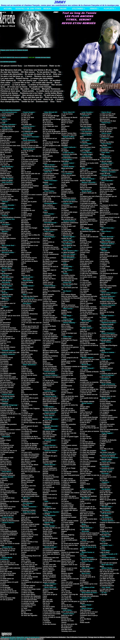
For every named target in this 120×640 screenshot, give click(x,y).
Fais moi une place (68, 410)
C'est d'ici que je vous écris (10, 315)
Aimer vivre (65, 324)
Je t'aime (24, 196)
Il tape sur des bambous (108, 177)
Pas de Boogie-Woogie (51, 116)
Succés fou (4, 468)
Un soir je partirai (6, 599)
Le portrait (4, 333)
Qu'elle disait (5, 158)
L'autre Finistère (86, 133)
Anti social (104, 543)
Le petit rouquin (86, 284)
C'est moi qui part (6, 484)
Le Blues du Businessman (9, 521)
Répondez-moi (48, 359)
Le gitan (24, 212)
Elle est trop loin (27, 289)
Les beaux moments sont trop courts (50, 339)
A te (1, 210)
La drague (46, 514)
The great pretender (107, 512)
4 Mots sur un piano (68, 175)
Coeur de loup (105, 173)
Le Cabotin (4, 372)
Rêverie (64, 130)
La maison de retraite (87, 343)
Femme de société (6, 519)
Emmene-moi (42, 102)
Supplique (46, 424)
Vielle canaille (48, 156)
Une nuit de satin (86, 471)
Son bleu (103, 284)
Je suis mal (65, 435)
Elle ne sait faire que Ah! (32, 97)
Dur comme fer (48, 308)
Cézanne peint (85, 200)
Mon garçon (25, 459)
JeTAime (83, 379)
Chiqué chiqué (5, 440)
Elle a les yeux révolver (88, 172)
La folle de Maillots (7, 575)
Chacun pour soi (27, 533)
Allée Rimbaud (85, 610)
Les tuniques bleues (28, 605)
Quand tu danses (67, 193)
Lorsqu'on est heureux (69, 201)
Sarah (102, 447)
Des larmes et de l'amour (52, 377)
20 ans (102, 182)
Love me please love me (89, 394)
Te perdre (46, 137)
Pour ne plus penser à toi (30, 238)
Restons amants (67, 573)
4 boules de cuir (27, 114)
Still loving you (105, 380)
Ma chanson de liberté (69, 117)
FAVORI (63, 9)
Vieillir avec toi (48, 282)
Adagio (2, 203)
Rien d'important (27, 347)
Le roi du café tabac (107, 419)
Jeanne (64, 622)
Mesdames (25, 223)
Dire (1, 321)
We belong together (107, 328)
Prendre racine (5, 342)
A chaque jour (66, 338)
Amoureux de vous (28, 308)
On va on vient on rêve (69, 545)
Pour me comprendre (87, 219)
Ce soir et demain (6, 310)
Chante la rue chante (87, 614)
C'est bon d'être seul (28, 526)
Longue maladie (86, 294)
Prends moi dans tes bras (30, 242)
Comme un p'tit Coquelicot (89, 533)
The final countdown (50, 230)
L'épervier (65, 142)
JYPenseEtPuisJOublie (8, 531)
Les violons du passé (29, 457)
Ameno (45, 212)
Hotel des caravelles (68, 424)
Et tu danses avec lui (7, 303)
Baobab (24, 377)
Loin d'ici (83, 293)
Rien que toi (25, 349)
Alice (23, 515)
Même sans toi (105, 591)
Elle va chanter (5, 138)
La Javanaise (104, 394)
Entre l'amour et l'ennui (29, 179)
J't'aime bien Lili (106, 165)
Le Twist (24, 608)
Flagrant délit (47, 559)
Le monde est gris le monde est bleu (50, 218)
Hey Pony (24, 557)
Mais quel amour (6, 508)
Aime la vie (48, 99)
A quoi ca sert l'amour (51, 173)
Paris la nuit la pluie (28, 470)
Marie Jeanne (85, 470)
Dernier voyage (85, 180)
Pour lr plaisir (48, 571)
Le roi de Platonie (6, 589)
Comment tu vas (67, 375)
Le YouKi (103, 317)
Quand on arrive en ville (29, 145)
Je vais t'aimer (85, 436)
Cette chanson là (7, 80)
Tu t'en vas (4, 163)
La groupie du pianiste (88, 203)
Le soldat (46, 259)
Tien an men (4, 345)
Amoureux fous (48, 549)
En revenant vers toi (28, 550)
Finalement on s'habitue (30, 186)
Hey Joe (64, 272)
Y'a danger (47, 159)
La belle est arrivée (68, 450)
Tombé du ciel (27, 102)
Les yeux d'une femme (29, 331)
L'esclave (103, 421)
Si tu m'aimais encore (29, 258)
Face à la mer (5, 324)
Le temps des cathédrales (89, 596)
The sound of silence (107, 456)
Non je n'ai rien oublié (8, 377)
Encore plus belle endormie (10, 568)
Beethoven (84, 408)
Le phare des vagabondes (66, 486)
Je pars (82, 563)
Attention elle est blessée (89, 237)
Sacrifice (46, 189)
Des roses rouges (86, 154)
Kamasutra (84, 380)
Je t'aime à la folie (106, 405)
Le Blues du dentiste (50, 538)
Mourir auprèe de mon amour (31, 300)
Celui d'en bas (5, 312)
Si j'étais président (49, 461)
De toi (45, 454)
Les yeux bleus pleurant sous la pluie (30, 328)
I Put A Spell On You (68, 245)
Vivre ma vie (25, 275)
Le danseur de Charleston (109, 170)
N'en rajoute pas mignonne (31, 340)
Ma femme (4, 505)
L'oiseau (3, 335)
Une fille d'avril (66, 629)
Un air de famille (106, 131)
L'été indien (65, 301)
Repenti (102, 249)
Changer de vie (5, 407)
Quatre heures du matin (88, 308)
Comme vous (85, 252)
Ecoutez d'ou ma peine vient (10, 189)
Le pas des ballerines (50, 336)
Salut (63, 303)
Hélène (63, 422)
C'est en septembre (50, 468)
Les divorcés (84, 289)
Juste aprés (65, 182)
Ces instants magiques (51, 552)
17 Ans (2, 524)
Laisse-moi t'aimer (86, 512)
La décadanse (105, 393)
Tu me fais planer (86, 312)
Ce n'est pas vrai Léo (7, 563)
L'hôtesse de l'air (67, 233)
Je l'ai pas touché (6, 447)
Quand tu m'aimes (6, 387)
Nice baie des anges (28, 342)
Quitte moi (103, 223)
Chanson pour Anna (28, 163)
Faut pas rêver (105, 135)
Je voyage (4, 366)
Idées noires (4, 254)
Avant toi (3, 314)
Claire (45, 598)
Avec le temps (85, 117)
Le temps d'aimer (67, 505)
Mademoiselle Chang (87, 214)
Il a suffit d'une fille (28, 563)
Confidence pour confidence (67, 260)
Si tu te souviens (6, 161)
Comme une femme (9, 93)
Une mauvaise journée (69, 279)
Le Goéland (47, 622)
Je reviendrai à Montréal (108, 335)
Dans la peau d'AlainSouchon (27, 388)
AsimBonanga (66, 321)
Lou (1, 456)
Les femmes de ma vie (8, 591)
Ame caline (5, 83)
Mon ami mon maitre (107, 424)
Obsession (65, 536)
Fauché (24, 552)
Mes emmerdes (5, 375)
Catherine (24, 154)
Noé (62, 533)
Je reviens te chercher (51, 477)
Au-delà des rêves (49, 452)
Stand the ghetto (6, 266)
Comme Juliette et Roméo (89, 372)
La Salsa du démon (87, 601)
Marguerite (104, 308)
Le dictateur (4, 585)
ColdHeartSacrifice (49, 187)
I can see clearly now (27, 80)
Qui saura (83, 517)
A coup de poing (27, 151)
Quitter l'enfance (67, 570)
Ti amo (102, 547)
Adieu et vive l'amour (50, 589)
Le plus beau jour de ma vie (10, 331)
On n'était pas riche (28, 468)
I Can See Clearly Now (69, 284)
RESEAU (47, 9)
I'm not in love (5, 119)
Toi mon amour (85, 177)
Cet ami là (24, 386)
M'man (23, 612)
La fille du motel (27, 587)
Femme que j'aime (67, 256)
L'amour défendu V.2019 (51, 612)
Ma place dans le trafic (51, 352)
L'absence (25, 407)
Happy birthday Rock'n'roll (30, 556)
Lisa (44, 349)
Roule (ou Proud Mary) (29, 351)
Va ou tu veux (26, 268)
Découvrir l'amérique (107, 187)
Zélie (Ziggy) (84, 228)
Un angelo (65, 151)
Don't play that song (7, 126)
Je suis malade (105, 403)
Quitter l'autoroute (27, 480)
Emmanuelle (104, 200)
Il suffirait (103, 435)
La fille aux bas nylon (69, 452)
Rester (63, 571)
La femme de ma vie (7, 417)
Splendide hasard (86, 224)
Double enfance (67, 393)
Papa (2, 510)
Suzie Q (24, 138)
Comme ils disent (6, 358)
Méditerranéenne (67, 121)
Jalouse (3, 489)
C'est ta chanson (86, 247)
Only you (57, 74)
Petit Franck (47, 386)
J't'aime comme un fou (108, 336)
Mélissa (64, 519)
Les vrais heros (26, 607)
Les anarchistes (86, 124)
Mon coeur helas (67, 524)
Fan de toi (83, 258)
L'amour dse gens (67, 461)
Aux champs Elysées (9, 102)
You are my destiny (107, 142)
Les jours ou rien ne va (8, 450)
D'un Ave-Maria (85, 619)
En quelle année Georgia (40, 87)
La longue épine (67, 459)
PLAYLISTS (109, 9)
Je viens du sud (86, 438)
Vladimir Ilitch (85, 484)
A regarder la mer (6, 130)
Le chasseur (84, 280)
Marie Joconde (5, 152)
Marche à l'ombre (106, 279)
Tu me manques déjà (9, 97)
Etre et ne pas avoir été (88, 419)
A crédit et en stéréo (28, 514)
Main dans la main (6, 457)
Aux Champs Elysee (68, 294)
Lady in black (104, 552)
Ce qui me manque (28, 380)
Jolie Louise (25, 279)
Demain (102, 124)
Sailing (102, 351)
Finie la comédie (27, 187)
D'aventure (104, 400)
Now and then (105, 496)
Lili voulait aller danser (42, 83)
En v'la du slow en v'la (88, 333)
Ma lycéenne (104, 166)
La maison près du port (108, 373)
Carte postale (47, 296)
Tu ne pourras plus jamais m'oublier (49, 581)
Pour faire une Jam (7, 386)
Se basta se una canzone (52, 226)
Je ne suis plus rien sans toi (31, 322)
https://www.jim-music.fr (35, 639)
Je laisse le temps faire (51, 249)
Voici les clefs (48, 463)
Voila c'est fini (105, 487)
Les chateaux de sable (29, 131)
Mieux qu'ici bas (67, 168)
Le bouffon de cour (28, 210)
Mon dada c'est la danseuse (106, 427)
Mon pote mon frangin (29, 228)
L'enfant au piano (106, 415)
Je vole (82, 440)
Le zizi (102, 233)
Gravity (64, 317)
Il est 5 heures (66, 224)
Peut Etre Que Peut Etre (108, 128)
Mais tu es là (104, 210)
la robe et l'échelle (49, 329)
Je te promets (66, 329)
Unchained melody (106, 324)
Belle (2, 438)
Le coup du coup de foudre (31, 598)
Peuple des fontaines (50, 356)
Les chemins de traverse (52, 342)
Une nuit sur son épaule (108, 563)
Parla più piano (105, 340)
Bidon (2, 186)
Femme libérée (26, 135)
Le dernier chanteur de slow (31, 422)
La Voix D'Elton (26, 421)
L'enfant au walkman (68, 482)
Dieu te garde (26, 168)
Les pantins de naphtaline (48, 344)
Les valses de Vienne (50, 382)
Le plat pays (65, 214)
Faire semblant (26, 182)
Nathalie (46, 493)
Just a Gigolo (85, 151)
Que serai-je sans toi (68, 219)
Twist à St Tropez (27, 359)
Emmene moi (66, 403)
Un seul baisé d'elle (28, 361)
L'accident (25, 580)
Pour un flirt (84, 305)
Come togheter (105, 491)
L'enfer (23, 217)
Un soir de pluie (6, 280)
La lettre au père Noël (107, 114)
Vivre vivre (47, 389)
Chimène (103, 291)
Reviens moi (25, 345)
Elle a (23, 170)
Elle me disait (26, 172)
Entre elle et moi (6, 571)
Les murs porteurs (49, 258)
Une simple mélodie (87, 401)
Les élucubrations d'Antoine (10, 217)
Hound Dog (47, 198)
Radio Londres (5, 230)
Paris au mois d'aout (54, 97)
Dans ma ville (47, 599)
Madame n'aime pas (50, 351)
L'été (2, 258)
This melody (65, 591)
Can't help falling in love (51, 196)
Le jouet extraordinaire (8, 535)
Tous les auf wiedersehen (109, 429)
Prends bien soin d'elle (8, 514)
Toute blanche (105, 431)
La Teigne (103, 265)
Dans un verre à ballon (108, 321)
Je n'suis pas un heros (17, 87)
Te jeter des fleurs (49, 279)
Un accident (55, 80)
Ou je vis (103, 126)
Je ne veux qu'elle (86, 173)
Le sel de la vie (48, 380)
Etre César (25, 396)
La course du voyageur (88, 272)
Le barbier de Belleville (108, 440)
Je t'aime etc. (66, 440)
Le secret (24, 442)
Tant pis (103, 347)
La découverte (26, 205)
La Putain (103, 436)
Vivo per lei (4, 214)
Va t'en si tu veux (67, 607)
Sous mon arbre (67, 582)
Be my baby (104, 515)
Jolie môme (84, 121)
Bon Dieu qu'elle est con (51, 528)
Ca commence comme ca (52, 550)
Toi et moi (3, 389)
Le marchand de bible (29, 599)
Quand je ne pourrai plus (9, 592)
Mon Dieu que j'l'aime (107, 580)
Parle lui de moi (5, 464)
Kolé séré (103, 179)
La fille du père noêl (68, 226)
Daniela (24, 545)
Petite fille (3, 422)
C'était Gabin (26, 384)
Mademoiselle (66, 514)
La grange (103, 594)
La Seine (103, 556)
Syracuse (46, 540)
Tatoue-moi (84, 543)
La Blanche (104, 259)
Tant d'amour (66, 587)
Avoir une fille (105, 356)
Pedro (63, 128)
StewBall (64, 145)
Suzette (24, 284)
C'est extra (84, 119)
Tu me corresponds (50, 366)
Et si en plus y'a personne (9, 191)
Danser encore (5, 319)
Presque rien (47, 358)
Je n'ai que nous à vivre (8, 329)
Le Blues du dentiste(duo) (47, 535)
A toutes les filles (27, 373)
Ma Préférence (66, 515)
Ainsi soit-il (84, 145)
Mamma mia (65, 119)
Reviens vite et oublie (50, 410)
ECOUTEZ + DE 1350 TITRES (28, 9)
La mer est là (5, 144)
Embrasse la (104, 198)
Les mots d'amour (49, 177)
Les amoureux (66, 491)
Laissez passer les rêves (89, 205)
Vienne (2, 244)
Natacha (64, 186)
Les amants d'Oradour (29, 431)
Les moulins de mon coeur (89, 359)
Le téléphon (84, 582)
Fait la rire (46, 603)
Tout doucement (6, 273)
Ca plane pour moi (106, 238)
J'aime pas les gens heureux (31, 568)
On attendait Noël (67, 538)
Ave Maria (3, 356)
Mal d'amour (4, 552)
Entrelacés (25, 315)
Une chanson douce (50, 543)
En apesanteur (5, 322)
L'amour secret (26, 415)
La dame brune (5, 235)
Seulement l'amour (28, 501)
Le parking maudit (27, 603)
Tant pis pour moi (27, 259)
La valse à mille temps (69, 212)
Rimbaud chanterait (87, 310)
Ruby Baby (25, 352)
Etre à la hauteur (49, 207)
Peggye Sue (4, 298)
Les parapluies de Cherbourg (86, 362)
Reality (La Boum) (106, 298)
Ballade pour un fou (68, 361)
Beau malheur (48, 205)
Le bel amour (5, 147)
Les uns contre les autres (89, 212)
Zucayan (64, 608)
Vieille (102, 314)
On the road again (6, 263)
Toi (59, 72)
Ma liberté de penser (50, 261)
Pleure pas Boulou (106, 219)
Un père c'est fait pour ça (11, 76)
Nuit (62, 187)
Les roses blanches (7, 270)
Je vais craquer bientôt (29, 577)
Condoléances (48, 245)
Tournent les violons (68, 198)
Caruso (45, 240)
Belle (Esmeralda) (86, 594)
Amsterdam (65, 205)
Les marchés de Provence (48, 488)
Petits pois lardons (68, 556)
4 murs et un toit (6, 251)
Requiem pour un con (108, 396)
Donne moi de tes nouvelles (67, 390)
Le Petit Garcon (105, 442)
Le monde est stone (107, 468)
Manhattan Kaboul (106, 277)
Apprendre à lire (67, 345)
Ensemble (3, 207)
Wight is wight (85, 319)
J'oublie (64, 443)
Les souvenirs (66, 503)
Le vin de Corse (67, 114)
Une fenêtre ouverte (107, 151)
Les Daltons (65, 300)
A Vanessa (4, 480)
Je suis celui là (105, 475)
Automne (64, 351)
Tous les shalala (6, 542)
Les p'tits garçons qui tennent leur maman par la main (30, 448)
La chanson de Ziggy (87, 201)
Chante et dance (86, 130)
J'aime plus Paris (106, 528)
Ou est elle (65, 547)
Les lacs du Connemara (88, 461)
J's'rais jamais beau (7, 498)
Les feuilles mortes (68, 275)
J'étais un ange (85, 270)
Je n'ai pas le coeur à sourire (31, 194)
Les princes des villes (88, 210)
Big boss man (26, 521)
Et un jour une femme (50, 247)
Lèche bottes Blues (28, 594)
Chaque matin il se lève (29, 535)
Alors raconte (48, 466)
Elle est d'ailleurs (106, 194)
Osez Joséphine (6, 175)
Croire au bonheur (27, 165)
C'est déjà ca (4, 187)
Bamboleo (46, 524)
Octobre (46, 354)
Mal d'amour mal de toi (8, 554)
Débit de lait (4, 400)
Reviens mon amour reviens (46, 76)
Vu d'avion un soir (86, 317)
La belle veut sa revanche (89, 382)
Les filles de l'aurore (107, 578)
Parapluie (35, 89)
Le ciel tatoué (66, 473)
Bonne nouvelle (48, 294)
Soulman (3, 247)
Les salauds (84, 291)
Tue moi (46, 280)
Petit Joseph (65, 554)
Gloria (82, 373)
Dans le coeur (26, 166)
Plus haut (103, 479)
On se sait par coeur (7, 338)
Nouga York (25, 119)
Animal (45, 289)
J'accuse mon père (87, 542)
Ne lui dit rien (26, 338)
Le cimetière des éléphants (31, 596)
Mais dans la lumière (87, 514)
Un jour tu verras (86, 536)
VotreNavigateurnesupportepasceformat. (29, 52)
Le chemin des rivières (69, 471)
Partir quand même (50, 401)
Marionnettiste (105, 212)
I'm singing (25, 403)
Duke (56, 70)
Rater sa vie (54, 66)
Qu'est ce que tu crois (69, 568)
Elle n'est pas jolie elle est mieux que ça (30, 174)
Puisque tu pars (67, 191)
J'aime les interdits (28, 566)
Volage (45, 158)
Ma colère (25, 89)
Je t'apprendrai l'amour (8, 493)
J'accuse (83, 424)
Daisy (2, 442)
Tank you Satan (85, 126)
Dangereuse (4, 443)
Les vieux (64, 215)
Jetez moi (24, 200)
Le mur (45, 256)
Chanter (46, 244)
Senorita (3, 466)
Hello (82, 137)
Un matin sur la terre (50, 370)
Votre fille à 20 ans (106, 449)
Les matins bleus (6, 151)
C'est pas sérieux (27, 310)
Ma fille (102, 445)
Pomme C (3, 340)
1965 (81, 405)
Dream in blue (48, 393)
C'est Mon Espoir (67, 372)
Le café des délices (107, 116)
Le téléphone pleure (7, 538)
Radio (82, 396)
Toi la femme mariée (7, 396)
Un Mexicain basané (50, 166)
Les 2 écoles (84, 459)
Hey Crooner (47, 517)
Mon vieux (25, 230)
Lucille (82, 349)
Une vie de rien (66, 599)
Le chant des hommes (88, 452)
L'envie (63, 331)
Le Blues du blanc (27, 592)
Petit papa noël (105, 535)
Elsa (52, 102)
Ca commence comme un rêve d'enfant (70, 367)
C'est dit (3, 317)
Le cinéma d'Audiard (87, 454)
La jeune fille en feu (21, 83)
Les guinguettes (6, 149)
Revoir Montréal (27, 482)
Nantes (2, 242)
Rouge (63, 194)
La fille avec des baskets (89, 273)
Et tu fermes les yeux (7, 142)
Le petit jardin (66, 230)
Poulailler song (5, 198)
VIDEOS (93, 9)
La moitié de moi (27, 414)
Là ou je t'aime (26, 417)
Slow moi (3, 596)
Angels (102, 331)
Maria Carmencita (86, 215)
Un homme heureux (107, 585)
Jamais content (5, 194)
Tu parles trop (48, 144)
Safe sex (3, 343)
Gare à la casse (66, 421)
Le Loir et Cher (85, 282)
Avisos (63, 356)
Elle (1, 135)
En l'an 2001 (104, 201)
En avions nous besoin (29, 394)
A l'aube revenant (49, 287)
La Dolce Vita (5, 449)
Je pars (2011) (85, 564)
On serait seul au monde (70, 543)
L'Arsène (64, 228)
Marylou (24, 291)
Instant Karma (22, 78)
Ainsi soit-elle (26, 307)
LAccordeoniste (48, 175)
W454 (82, 487)
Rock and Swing (27, 282)
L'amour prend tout (68, 463)
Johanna (3, 415)
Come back (25, 540)
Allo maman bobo (6, 184)
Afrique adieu (85, 407)
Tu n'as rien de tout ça (51, 142)
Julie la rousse (105, 294)
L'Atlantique (104, 207)
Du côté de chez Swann (29, 296)
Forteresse (84, 324)
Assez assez (65, 349)
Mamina (83, 607)
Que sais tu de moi (7, 515)
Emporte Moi (4, 140)
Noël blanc (65, 161)
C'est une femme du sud (9, 408)
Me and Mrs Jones (6, 277)
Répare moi (4, 428)
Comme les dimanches (29, 314)
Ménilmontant (105, 119)
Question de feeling (107, 312)
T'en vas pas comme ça (88, 559)
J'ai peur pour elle (49, 564)
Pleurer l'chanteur (86, 303)
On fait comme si (6, 336)
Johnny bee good (6, 473)
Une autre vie (5, 165)
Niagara (64, 531)
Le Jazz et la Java (27, 117)
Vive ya (3, 291)
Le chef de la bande (50, 408)
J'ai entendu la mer (7, 445)
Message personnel (50, 400)
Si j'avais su (25, 256)
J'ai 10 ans (4, 193)
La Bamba (83, 142)
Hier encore (56, 85)
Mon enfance (25, 226)
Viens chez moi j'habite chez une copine (108, 286)
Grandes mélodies (6, 410)
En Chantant (84, 415)
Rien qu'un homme (7, 159)
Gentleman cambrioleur (69, 223)
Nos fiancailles (85, 571)
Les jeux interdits (67, 277)
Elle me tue (4, 486)
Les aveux (83, 287)
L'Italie (2, 454)
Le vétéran (84, 468)
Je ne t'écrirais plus (7, 491)
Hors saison (47, 314)
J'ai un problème (67, 328)
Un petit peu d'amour (53, 95)
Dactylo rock (25, 543)
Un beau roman (85, 326)
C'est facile (25, 528)
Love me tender (48, 201)
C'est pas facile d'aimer (29, 159)
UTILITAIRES (77, 9)
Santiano (64, 144)
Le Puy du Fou (26, 429)
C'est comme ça (48, 242)
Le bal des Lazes (86, 386)
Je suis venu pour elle (69, 624)
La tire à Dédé (105, 266)
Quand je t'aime (26, 475)
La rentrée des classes (29, 419)
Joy (44, 379)
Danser (63, 377)
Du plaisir (24, 500)
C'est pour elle (105, 186)
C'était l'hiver (47, 300)
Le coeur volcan (67, 479)
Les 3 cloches (48, 179)
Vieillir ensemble (27, 270)
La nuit (2, 123)
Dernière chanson (49, 303)
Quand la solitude (27, 477)
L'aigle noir (4, 237)
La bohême (4, 368)
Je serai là (83, 435)
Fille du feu (65, 414)
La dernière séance (28, 585)
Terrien (63, 589)
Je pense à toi (85, 268)
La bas (63, 184)
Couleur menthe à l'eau (10, 99)
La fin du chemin (86, 275)
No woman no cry (6, 284)
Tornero (64, 149)
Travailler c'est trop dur (69, 594)
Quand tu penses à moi (29, 245)
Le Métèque (47, 422)
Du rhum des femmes (107, 463)
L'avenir (28, 76)
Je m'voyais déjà (6, 365)
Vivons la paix (48, 284)
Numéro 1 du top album (29, 464)
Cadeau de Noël (86, 242)
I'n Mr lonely (4, 287)
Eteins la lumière (6, 228)
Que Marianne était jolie (11, 70)
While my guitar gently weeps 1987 (108, 504)
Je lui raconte (85, 570)
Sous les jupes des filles (9, 200)
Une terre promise (49, 149)
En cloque (103, 258)
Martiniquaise (105, 464)
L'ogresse (103, 422)
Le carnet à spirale (106, 577)
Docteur (64, 387)
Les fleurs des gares (68, 496)
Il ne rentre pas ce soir (29, 564)
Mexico (82, 166)
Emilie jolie (65, 401)
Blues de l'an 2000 (106, 184)
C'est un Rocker (27, 531)
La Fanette (65, 210)
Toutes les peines (106, 130)
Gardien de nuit (48, 312)
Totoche (24, 266)
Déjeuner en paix (106, 471)
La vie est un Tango (68, 468)
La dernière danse (86, 442)
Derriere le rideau (67, 380)
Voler (82, 486)
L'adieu (23, 410)
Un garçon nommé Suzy (11, 66)
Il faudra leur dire (49, 315)
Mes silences (26, 224)
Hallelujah (64, 268)
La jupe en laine (67, 457)
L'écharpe (46, 621)
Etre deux (83, 256)
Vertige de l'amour (6, 177)
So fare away (84, 566)
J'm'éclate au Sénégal (50, 170)
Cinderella (25, 312)
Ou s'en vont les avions (69, 549)
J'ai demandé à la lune (69, 158)
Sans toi (103, 224)
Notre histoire (26, 233)
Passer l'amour (85, 473)
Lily (101, 235)
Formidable (4, 361)
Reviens (24, 251)
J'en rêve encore (49, 436)
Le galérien (47, 233)
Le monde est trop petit (29, 601)
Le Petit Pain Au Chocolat (70, 298)
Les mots (83, 556)
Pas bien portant (49, 414)
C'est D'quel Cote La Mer (30, 382)
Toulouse (24, 121)
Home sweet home (86, 261)
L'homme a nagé (67, 507)
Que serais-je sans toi (31, 95)
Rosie (45, 361)
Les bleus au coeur (107, 137)
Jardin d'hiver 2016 (49, 533)
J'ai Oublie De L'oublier (29, 570)
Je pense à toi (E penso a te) (10, 414)
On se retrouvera (49, 373)
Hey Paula (103, 145)
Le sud (82, 580)
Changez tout (85, 329)
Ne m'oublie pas (86, 351)
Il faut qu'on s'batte (50, 435)
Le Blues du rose (106, 531)
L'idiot (63, 116)
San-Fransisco (85, 189)
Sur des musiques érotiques (49, 577)
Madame (3, 503)
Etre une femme (86, 421)
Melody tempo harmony (8, 259)
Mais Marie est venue (7, 507)
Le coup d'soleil (105, 307)
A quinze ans (5, 561)
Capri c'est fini (48, 592)
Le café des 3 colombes (108, 117)
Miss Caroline (26, 610)
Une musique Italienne (29, 494)
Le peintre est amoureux (108, 417)
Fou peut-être (66, 417)
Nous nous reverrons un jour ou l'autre (9, 379)
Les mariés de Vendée (29, 445)
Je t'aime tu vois (27, 198)
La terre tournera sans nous (10, 145)
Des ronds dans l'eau (50, 398)
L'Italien (103, 443)
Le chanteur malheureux (9, 533)
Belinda (3, 526)
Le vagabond (5, 540)
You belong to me (67, 280)
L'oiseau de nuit (86, 393)
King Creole (47, 200)
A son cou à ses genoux (70, 347)
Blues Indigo (65, 363)
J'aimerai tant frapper (29, 319)
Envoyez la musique (28, 180)
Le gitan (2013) (26, 214)
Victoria (83, 482)
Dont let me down (106, 493)
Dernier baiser (66, 619)
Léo (22, 424)
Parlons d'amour (49, 570)
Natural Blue (84, 526)
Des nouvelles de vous (108, 189)
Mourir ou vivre (66, 123)
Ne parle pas (25, 231)
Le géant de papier (68, 252)
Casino (82, 410)
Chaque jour (84, 322)
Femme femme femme (108, 401)
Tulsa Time (25, 505)
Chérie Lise (84, 249)
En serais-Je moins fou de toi (38, 74)
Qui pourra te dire (86, 515)
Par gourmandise (6, 382)
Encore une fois (48, 475)
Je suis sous (25, 116)
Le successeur (85, 463)
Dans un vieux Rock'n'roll (109, 570)
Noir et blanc (47, 265)
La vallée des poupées (88, 450)
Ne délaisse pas (27, 614)
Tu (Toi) (102, 549)
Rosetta (3, 431)
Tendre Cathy (5, 435)
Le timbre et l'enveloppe (38, 85)
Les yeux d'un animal (87, 466)
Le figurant (84, 456)
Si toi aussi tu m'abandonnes (48, 123)
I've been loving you (50, 317)
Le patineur (65, 484)
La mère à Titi (105, 263)
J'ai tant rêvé (47, 529)
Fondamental (5, 326)
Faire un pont (26, 317)
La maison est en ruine (88, 277)
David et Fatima (105, 245)
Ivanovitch (65, 426)
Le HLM (102, 268)
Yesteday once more (68, 631)
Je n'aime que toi (27, 571)
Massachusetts (105, 508)
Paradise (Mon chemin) (88, 591)
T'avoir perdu (26, 356)
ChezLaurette (28, 91)
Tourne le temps (27, 491)
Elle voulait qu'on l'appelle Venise (67, 399)
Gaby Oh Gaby (5, 168)
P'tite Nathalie (48, 573)
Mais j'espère (104, 208)
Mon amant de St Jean (108, 121)
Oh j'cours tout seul (107, 582)
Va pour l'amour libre (68, 133)
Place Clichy (65, 557)
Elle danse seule (49, 431)
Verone (102, 358)
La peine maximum (7, 114)
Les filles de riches (87, 493)
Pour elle (103, 310)
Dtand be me (104, 498)
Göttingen (3, 233)
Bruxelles (83, 240)
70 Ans (23, 366)
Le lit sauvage (5, 587)
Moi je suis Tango (49, 521)
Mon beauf (103, 282)
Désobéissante (66, 386)
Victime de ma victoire (88, 545)
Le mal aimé (4, 536)
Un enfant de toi (105, 158)
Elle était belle (48, 601)
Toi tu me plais (66, 592)
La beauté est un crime (108, 477)
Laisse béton (104, 261)
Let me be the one (106, 519)
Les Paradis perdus (7, 452)
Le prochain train (67, 489)
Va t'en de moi (66, 605)
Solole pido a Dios (49, 275)
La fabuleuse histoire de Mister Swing (89, 341)
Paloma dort (47, 114)
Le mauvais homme (87, 457)
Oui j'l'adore (104, 149)
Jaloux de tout (66, 431)
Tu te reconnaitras (86, 479)
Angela (63, 343)
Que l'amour (25, 479)
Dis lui (82, 505)
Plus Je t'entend (6, 156)
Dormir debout (48, 307)
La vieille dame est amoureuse (49, 91)
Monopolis (84, 217)
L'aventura (46, 215)
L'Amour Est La (85, 208)
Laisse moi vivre (49, 615)
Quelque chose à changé (52, 119)
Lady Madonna (105, 494)
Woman (64, 314)
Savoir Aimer (47, 273)
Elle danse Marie (49, 394)
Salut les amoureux (68, 305)
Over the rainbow (67, 172)
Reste (23, 249)
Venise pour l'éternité (69, 135)
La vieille (103, 438)
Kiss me (3, 305)
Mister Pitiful (25, 305)
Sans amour (25, 254)
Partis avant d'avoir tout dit (109, 217)
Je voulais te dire (86, 335)
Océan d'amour (5, 461)
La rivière (83, 449)
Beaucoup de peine (28, 379)
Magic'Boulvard (48, 384)
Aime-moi (3, 479)
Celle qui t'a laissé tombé (30, 524)
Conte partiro (5, 212)
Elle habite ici (47, 433)
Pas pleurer (65, 126)
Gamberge (25, 189)
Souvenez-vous (66, 585)
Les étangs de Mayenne (29, 443)
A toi (63, 293)
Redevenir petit (85, 494)
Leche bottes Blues (53, 93)
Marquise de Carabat (68, 517)
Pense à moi (47, 221)
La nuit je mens (19, 85)
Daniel (82, 254)
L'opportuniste (66, 235)
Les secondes (26, 219)
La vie (82, 279)
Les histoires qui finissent (35, 66)
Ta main (24, 484)
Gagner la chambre (68, 419)
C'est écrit (43, 80)
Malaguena (4, 403)
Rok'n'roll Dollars (106, 584)
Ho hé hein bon (85, 575)
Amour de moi (26, 370)
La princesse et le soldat (51, 614)
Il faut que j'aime (86, 263)
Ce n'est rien (65, 370)
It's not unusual (105, 540)
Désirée (45, 473)
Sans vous (4, 594)
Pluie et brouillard (27, 343)
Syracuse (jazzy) (49, 542)
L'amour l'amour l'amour (89, 535)
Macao (82, 603)
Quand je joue (66, 559)
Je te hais (3, 494)
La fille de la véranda (68, 454)
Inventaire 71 (84, 265)
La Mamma (4, 370)
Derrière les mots (67, 621)
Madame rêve (5, 173)
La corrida (46, 324)
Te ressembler (48, 365)
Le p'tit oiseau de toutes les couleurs (51, 485)
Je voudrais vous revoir (69, 180)
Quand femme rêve (68, 561)
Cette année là (5, 528)
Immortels (4, 170)
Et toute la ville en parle (29, 398)
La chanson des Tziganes (30, 408)
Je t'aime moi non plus (108, 391)
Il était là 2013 (85, 422)
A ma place (4, 226)
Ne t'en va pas (5, 419)
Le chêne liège (48, 333)
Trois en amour (26, 358)
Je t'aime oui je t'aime (8, 573)
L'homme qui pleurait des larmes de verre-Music (89, 390)
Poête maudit (85, 622)
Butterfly (24, 287)
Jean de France (26, 405)
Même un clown (27, 293)
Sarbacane (47, 363)
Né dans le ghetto (6, 261)
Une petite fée (66, 598)
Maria (102, 566)
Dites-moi (83, 331)
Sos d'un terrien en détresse (31, 147)
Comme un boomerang (108, 386)
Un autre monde (105, 486)
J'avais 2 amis (26, 321)
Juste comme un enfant (69, 449)
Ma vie (2, 154)
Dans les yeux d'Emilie (69, 296)
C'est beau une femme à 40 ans (38, 70)
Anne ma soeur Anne (87, 147)
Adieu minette (105, 252)
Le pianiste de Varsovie (51, 482)
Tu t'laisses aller (6, 393)
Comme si (4, 301)
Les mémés (47, 442)
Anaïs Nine (104, 254)
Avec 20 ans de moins (29, 375)
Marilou (24, 336)
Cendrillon (103, 484)
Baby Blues (25, 519)
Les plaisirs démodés (8, 373)
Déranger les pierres (68, 379)
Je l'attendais (85, 266)
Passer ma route (86, 187)
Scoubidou (104, 366)
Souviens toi (47, 277)
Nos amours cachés (28, 461)
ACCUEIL (8, 9)
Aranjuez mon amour (107, 301)
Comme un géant (6, 180)
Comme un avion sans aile (9, 352)
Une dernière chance (7, 347)
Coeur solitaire (26, 538)
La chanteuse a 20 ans (108, 410)
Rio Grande (47, 121)
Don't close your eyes (69, 612)
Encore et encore (49, 310)
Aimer (102, 354)
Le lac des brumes (49, 624)
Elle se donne (26, 177)
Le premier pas (85, 491)
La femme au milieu (50, 208)
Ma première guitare (107, 363)
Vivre (58, 102)
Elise (101, 230)
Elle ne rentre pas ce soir (30, 547)
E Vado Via (25, 400)
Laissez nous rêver (49, 566)
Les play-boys (66, 231)
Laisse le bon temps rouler (31, 589)
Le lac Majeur (85, 529)
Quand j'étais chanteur (88, 307)
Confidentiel (65, 177)
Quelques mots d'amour (88, 221)
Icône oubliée (26, 561)
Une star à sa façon (50, 368)
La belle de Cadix (86, 158)
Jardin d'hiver (48, 531)
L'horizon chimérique (69, 508)
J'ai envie (46, 605)
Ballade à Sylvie (86, 114)
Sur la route (47, 438)
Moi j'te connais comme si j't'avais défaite (69, 521)
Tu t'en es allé (66, 596)
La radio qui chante (107, 589)
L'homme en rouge (87, 387)
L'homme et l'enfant (28, 510)
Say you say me (86, 138)
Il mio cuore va (105, 377)
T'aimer (3, 556)
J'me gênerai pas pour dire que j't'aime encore (109, 574)
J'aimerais (25, 193)
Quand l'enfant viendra (108, 221)
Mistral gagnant (105, 280)
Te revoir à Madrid (27, 489)
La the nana (84, 123)
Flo (101, 203)
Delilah (102, 538)
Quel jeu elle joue (67, 563)
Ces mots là (84, 245)
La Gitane (24, 412)
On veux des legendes (29, 615)
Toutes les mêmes (106, 368)
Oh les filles (4, 223)
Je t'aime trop (26, 575)
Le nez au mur (26, 215)
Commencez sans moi (51, 557)
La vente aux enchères (51, 480)
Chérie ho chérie (27, 536)
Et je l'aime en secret (7, 549)
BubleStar (64, 617)
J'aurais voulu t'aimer (88, 426)
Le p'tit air (83, 186)
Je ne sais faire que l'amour (31, 573)
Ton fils (64, 196)
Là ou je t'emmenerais (51, 254)
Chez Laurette (85, 251)
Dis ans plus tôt (85, 414)
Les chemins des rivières (70, 493)
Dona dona (4, 529)
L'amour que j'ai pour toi (30, 326)
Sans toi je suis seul (32, 99)
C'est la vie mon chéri (29, 529)
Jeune (102, 529)
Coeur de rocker (67, 373)
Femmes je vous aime (10, 91)
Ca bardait (25, 508)
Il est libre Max (48, 585)
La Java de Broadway (88, 443)
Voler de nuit (4, 349)
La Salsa (3, 256)
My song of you (66, 626)
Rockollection (66, 628)
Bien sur (24, 152)
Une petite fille (26, 124)
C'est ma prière (85, 503)
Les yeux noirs (7, 78)
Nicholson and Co (86, 298)
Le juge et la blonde (68, 480)
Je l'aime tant (47, 608)
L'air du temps (48, 252)
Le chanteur (25, 144)
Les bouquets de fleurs (29, 436)
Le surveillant (85, 464)
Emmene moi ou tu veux (30, 549)
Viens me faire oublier (29, 363)
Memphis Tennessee (51, 89)
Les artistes (25, 435)
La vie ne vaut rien (6, 196)
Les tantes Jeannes (50, 491)
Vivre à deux (25, 272)
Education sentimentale (88, 184)
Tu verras (24, 123)
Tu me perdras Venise (46, 72)
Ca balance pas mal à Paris (90, 196)
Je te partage (104, 407)
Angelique (83, 366)
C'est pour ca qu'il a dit (29, 161)
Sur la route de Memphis (51, 131)
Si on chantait (66, 577)
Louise (45, 443)
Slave (45, 387)
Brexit (57, 83)
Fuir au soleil (84, 259)
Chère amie (84, 170)
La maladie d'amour (87, 445)
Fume (23, 554)
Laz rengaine (104, 412)
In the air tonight (106, 161)
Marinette (24, 221)
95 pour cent (47, 421)
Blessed (46, 186)
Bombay (83, 238)
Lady (23, 324)
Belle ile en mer (66, 615)
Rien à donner (26, 252)
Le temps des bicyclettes (11, 74)
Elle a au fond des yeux (69, 396)
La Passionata (48, 519)
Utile (63, 603)
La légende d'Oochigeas (108, 345)
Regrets (83, 550)
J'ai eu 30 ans (66, 428)
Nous (63, 124)
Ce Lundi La (84, 244)
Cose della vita (48, 224)
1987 (2, 308)
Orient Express (48, 568)
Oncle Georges (26, 466)
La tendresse (26, 208)
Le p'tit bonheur (48, 235)
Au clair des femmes (9, 72)
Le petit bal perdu (6, 294)
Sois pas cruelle (27, 354)
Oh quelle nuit (105, 365)
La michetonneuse (86, 384)
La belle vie (104, 361)
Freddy (102, 372)
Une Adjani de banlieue (88, 496)
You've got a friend (68, 242)
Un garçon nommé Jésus (30, 496)
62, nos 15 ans (85, 235)
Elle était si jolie (6, 137)
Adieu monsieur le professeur (68, 139)
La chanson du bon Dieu (109, 205)
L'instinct (59, 99)
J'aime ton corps (67, 429)
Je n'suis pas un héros (29, 142)
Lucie (82, 621)
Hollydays (83, 377)
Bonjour (46, 591)
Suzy (2, 87)
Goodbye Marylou (86, 375)
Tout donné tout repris (88, 522)
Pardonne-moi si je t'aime (31, 93)
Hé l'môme (25, 191)
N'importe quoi (48, 263)
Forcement (65, 415)
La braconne (104, 408)
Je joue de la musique (8, 328)
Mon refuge (65, 526)
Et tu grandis (4, 487)
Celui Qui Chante (86, 198)
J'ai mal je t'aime (49, 607)
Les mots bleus (5, 470)
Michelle (46, 459)
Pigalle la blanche (6, 265)
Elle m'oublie (66, 326)
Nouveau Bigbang (67, 535)
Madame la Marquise (107, 242)
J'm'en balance (48, 610)
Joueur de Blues (86, 336)
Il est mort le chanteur (10, 95)
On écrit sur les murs (28, 301)
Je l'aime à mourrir (49, 319)
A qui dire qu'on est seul (89, 612)
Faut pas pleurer (27, 184)
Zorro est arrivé (48, 545)
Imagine (64, 310)
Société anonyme (49, 130)
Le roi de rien (85, 286)
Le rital (2, 500)
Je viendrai (4, 496)
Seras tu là (84, 223)
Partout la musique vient (70, 552)
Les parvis (5, 85)
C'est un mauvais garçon (109, 256)
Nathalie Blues (26, 128)
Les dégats (65, 494)
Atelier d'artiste (26, 372)
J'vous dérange (26, 578)
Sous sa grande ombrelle (70, 584)
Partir (63, 550)
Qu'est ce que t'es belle (88, 175)
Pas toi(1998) (66, 189)
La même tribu (26, 591)
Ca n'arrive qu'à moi (9, 89)
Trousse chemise (6, 391)
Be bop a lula (47, 417)
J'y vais (45, 251)
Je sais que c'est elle (68, 433)
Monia (102, 154)
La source (64, 165)
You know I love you (107, 452)
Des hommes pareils (50, 305)
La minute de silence (87, 207)
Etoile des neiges (106, 459)
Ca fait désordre (27, 522)
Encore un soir (66, 179)
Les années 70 (26, 433)
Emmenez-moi (5, 359)
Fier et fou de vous (106, 571)
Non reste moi (5, 421)
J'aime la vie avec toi (7, 412)
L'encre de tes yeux (50, 335)
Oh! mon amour (6, 463)
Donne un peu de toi (87, 507)
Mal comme (4, 459)
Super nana (84, 352)
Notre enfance (26, 463)
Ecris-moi (103, 193)
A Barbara (24, 368)
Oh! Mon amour (28, 72)
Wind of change (105, 382)
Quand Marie (25, 244)
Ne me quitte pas (67, 217)
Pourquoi (24, 240)
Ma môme (64, 249)
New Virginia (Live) (68, 529)
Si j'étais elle (65, 575)
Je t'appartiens (48, 479)
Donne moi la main (106, 191)
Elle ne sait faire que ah (108, 196)
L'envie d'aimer (5, 116)
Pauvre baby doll (49, 117)
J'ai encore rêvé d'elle (69, 154)
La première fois (86, 447)
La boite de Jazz (86, 338)
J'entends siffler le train (108, 303)
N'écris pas (65, 528)
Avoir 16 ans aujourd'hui (30, 517)
